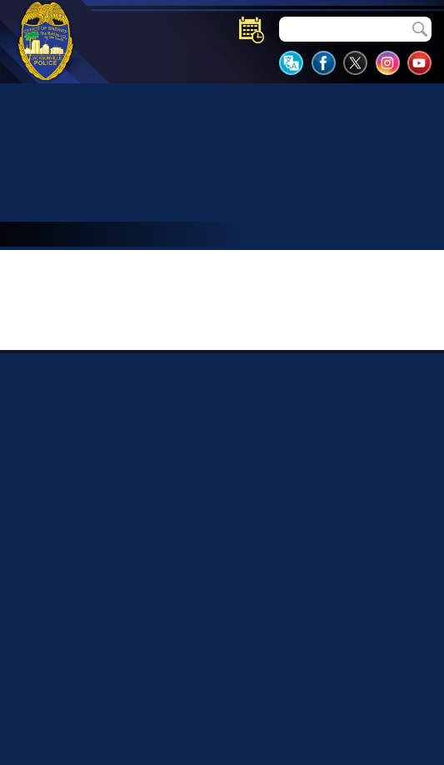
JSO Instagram (388, 63)
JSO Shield (45, 41)
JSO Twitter (355, 63)
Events (251, 30)
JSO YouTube (419, 63)
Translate (291, 62)
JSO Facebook (324, 63)
